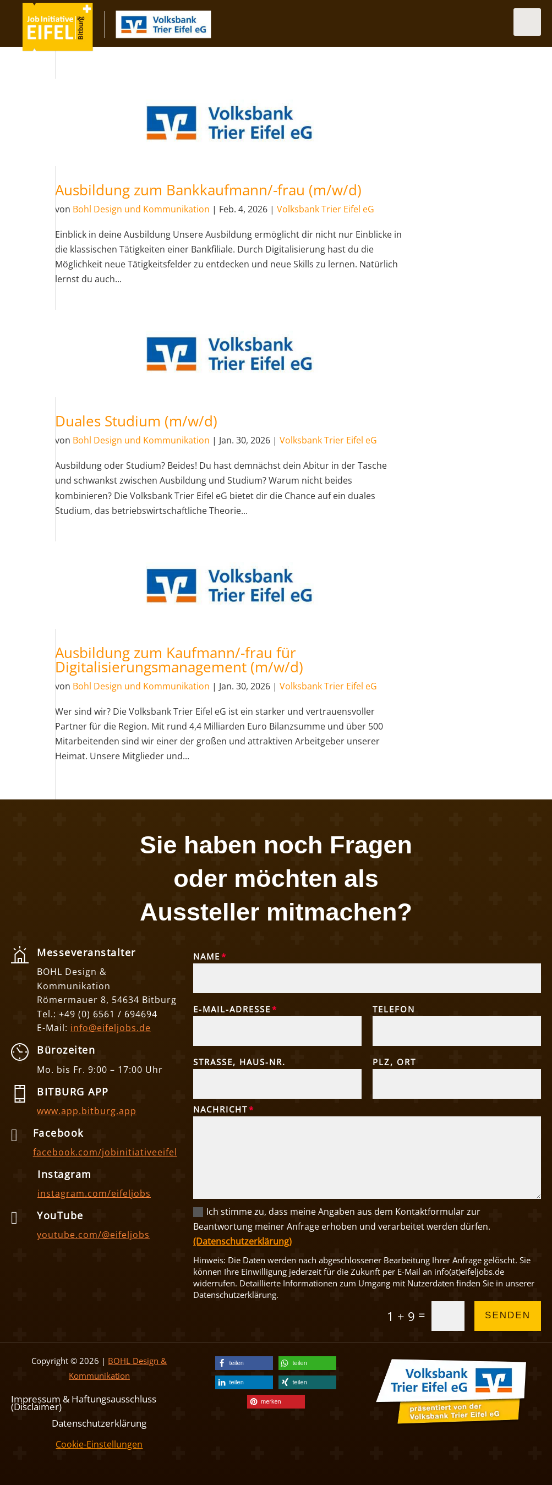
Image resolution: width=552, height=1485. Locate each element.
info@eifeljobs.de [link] (110, 1028)
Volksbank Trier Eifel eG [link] (325, 209)
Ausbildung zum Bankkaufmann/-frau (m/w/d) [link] (208, 190)
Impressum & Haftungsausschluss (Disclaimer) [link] (83, 1402)
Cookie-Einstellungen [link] (99, 1444)
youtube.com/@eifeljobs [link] (93, 1235)
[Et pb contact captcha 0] (447, 1316)
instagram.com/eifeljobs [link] (94, 1193)
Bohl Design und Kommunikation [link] (141, 209)
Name (206, 956)
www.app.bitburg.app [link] (86, 1111)
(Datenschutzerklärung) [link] (242, 1241)
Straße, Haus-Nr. (239, 1062)
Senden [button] (508, 1315)
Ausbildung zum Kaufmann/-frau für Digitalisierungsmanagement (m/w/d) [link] (179, 660)
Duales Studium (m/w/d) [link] (136, 421)
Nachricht (220, 1109)
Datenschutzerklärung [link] (99, 1422)
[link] (58, 48)
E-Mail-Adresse (232, 1009)
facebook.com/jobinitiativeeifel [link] (105, 1152)
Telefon (394, 1009)
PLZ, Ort (394, 1062)
